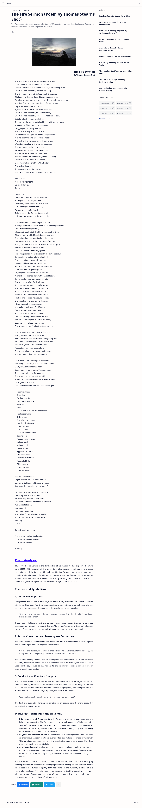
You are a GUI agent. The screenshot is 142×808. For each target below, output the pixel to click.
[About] (4, 15)
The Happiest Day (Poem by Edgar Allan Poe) (119, 73)
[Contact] (4, 20)
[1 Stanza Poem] (111, 104)
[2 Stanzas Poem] (127, 104)
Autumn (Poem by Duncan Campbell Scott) (118, 41)
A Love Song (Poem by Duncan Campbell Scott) (115, 50)
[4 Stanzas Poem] (127, 109)
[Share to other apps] (61, 785)
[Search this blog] (45, 3)
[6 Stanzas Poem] (127, 114)
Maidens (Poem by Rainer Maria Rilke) (118, 57)
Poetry (8, 3)
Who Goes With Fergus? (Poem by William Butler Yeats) (116, 32)
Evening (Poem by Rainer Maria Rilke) (118, 17)
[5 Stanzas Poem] (111, 114)
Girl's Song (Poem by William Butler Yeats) (117, 64)
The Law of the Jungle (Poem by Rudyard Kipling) (116, 81)
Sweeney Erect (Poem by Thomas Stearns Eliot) (116, 24)
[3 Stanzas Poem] (111, 109)
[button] (138, 3)
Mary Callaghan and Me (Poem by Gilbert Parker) (117, 90)
